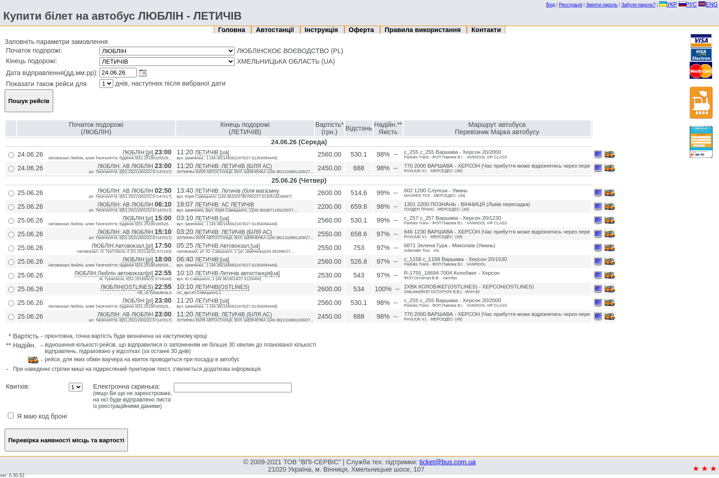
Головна (232, 29)
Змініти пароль (602, 4)
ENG (708, 4)
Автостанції (276, 29)
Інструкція (322, 29)
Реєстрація (570, 4)
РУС (688, 4)
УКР (668, 4)
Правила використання (424, 29)
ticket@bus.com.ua (448, 462)
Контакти (486, 29)
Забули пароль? (638, 4)
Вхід (550, 4)
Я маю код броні (37, 416)
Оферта (362, 29)
